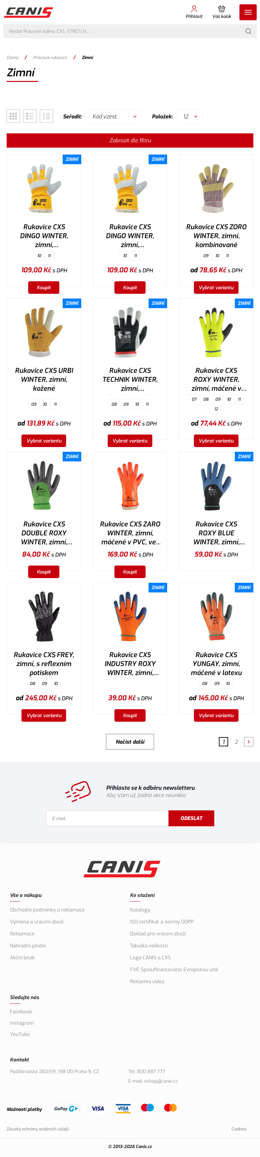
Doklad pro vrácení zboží (158, 933)
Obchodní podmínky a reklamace (47, 910)
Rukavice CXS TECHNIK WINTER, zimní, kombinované (130, 380)
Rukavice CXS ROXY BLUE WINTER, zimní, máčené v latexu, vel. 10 (216, 534)
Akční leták (22, 957)
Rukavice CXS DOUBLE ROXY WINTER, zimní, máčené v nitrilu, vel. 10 (44, 534)
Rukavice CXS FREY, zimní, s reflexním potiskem (44, 663)
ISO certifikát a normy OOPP (162, 922)
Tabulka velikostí (149, 945)
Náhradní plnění (28, 945)
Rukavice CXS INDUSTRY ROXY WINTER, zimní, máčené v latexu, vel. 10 (130, 664)
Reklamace (22, 933)
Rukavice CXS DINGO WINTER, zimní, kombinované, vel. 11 (130, 237)
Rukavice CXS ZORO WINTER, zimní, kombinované (216, 236)
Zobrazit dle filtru (130, 140)
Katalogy (140, 910)
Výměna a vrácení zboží (36, 922)
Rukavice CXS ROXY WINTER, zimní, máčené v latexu (216, 380)
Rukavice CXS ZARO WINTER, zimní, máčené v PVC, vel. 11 (130, 534)
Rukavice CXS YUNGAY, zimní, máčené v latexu (216, 663)
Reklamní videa (147, 981)
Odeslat (192, 818)
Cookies (239, 1129)
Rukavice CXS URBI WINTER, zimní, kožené (44, 379)
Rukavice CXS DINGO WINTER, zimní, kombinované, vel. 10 (44, 237)
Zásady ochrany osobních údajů (38, 1129)
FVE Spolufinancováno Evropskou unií (174, 969)
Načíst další (130, 741)
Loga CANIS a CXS (150, 957)
